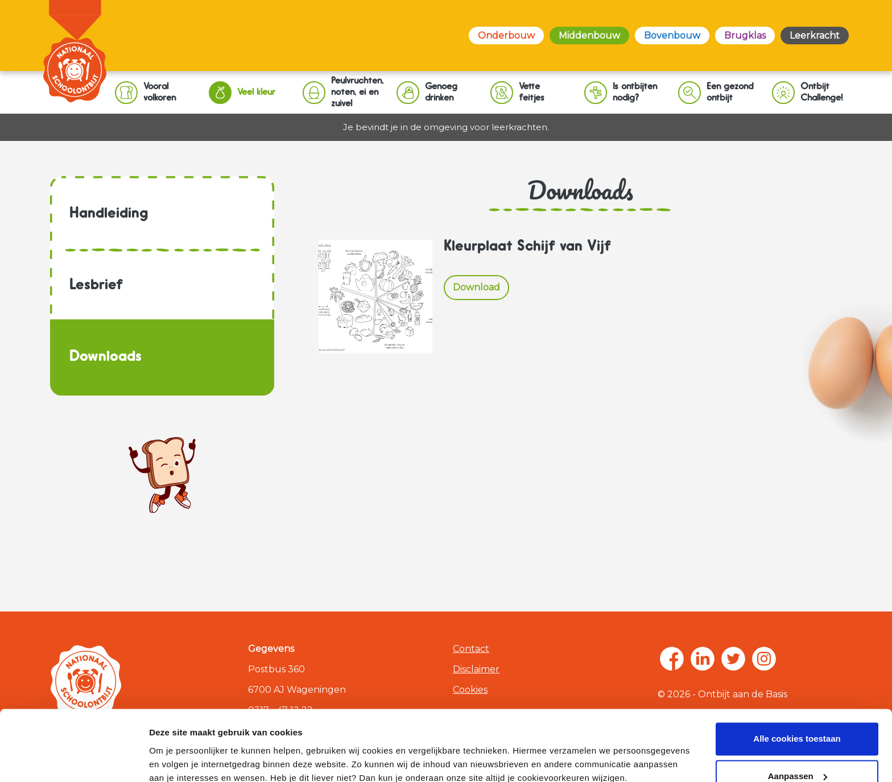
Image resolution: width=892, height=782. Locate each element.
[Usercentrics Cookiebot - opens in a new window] (73, 759)
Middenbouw (589, 35)
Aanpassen (797, 713)
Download (476, 287)
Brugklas (745, 35)
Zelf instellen (175, 759)
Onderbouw (506, 35)
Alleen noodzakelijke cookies (797, 750)
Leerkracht (815, 35)
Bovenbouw (672, 35)
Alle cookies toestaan (796, 676)
